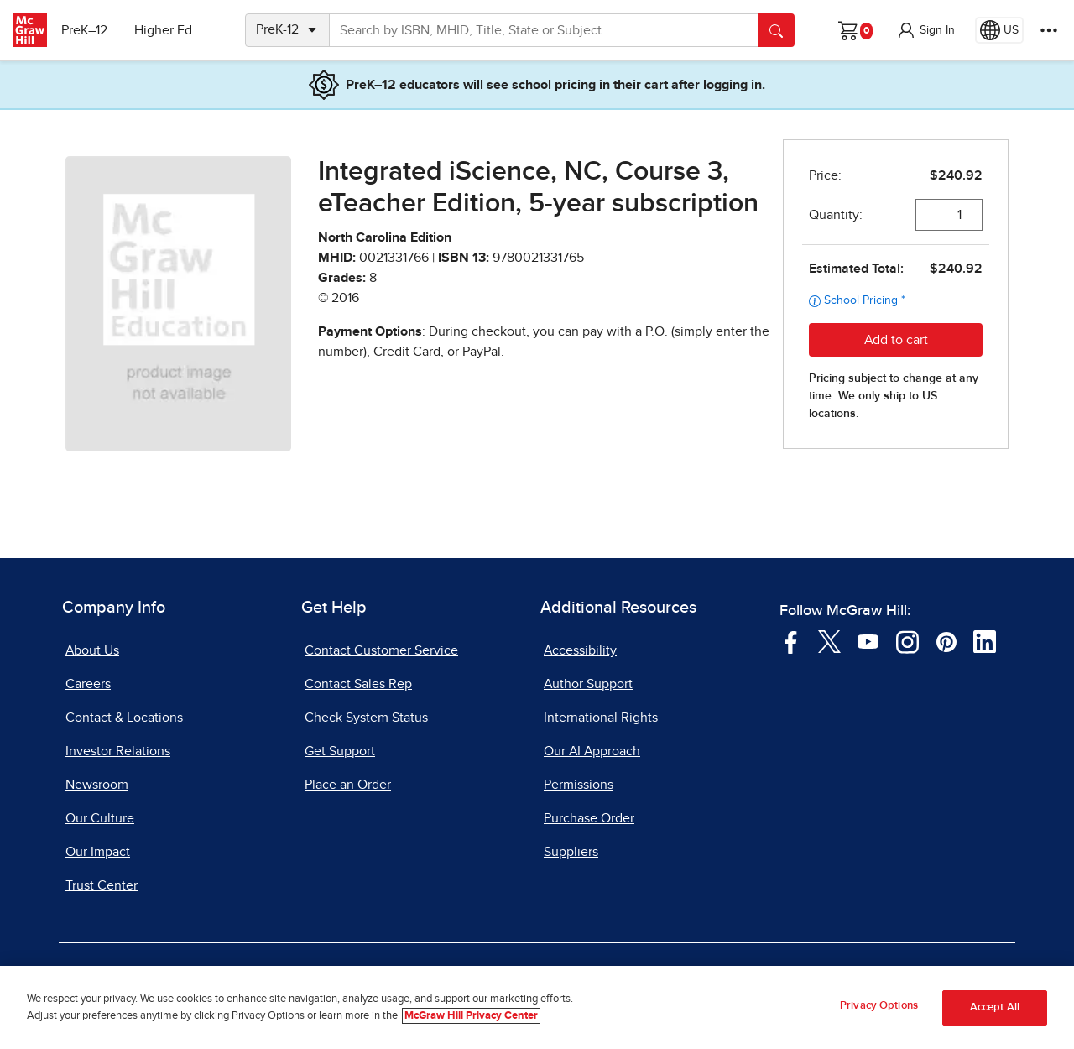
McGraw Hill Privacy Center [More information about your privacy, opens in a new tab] (471, 1015)
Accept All (994, 1007)
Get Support (340, 751)
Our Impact (97, 852)
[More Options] (1049, 30)
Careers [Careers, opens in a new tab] (88, 684)
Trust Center (101, 885)
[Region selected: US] (999, 30)
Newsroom (96, 784)
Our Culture (99, 818)
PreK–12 (90, 30)
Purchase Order (589, 818)
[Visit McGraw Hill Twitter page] (829, 640)
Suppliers (571, 852)
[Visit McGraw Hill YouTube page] (868, 640)
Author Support (588, 684)
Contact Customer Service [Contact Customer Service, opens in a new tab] (381, 650)
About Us (92, 650)
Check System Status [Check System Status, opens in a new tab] (366, 717)
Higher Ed (169, 30)
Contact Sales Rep (358, 684)
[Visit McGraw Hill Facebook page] (790, 640)
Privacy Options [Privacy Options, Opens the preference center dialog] (879, 1005)
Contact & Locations (124, 717)
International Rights (601, 717)
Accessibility (580, 650)
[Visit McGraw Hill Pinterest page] (946, 640)
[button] (925, 30)
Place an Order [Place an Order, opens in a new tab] (348, 784)
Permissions (578, 784)
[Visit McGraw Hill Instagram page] (907, 640)
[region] (537, 1007)
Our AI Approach (592, 751)
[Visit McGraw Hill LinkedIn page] (984, 640)
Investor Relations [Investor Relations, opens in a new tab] (117, 751)
